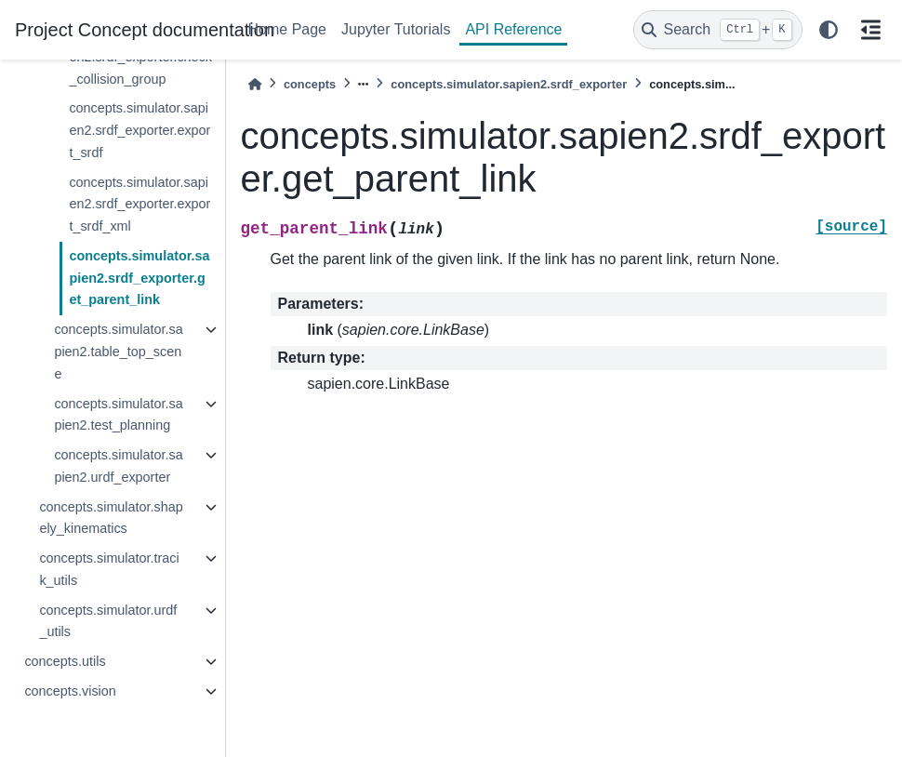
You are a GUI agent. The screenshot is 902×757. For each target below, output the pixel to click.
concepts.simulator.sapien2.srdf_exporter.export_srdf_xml (139, 204)
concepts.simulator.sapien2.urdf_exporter (118, 466)
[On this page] (871, 30)
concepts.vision (69, 691)
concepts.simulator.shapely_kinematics (110, 518)
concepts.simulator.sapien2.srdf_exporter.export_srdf (139, 130)
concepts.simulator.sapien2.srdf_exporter (509, 84)
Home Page (287, 29)
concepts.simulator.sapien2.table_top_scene (118, 351)
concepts (310, 84)
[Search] (718, 29)
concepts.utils (64, 661)
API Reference (513, 29)
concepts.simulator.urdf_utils (108, 621)
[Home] (254, 84)
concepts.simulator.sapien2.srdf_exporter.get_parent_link (139, 278)
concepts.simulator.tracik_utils (109, 569)
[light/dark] (828, 30)
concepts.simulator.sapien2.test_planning (118, 414)
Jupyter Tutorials (395, 29)
